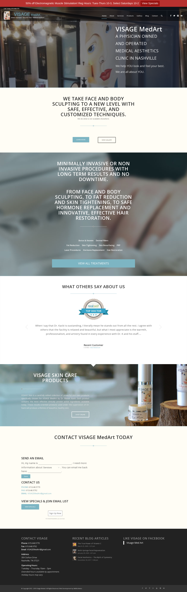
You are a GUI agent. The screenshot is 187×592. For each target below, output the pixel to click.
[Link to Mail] (181, 15)
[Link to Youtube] (156, 588)
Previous (26, 327)
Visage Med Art (135, 542)
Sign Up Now (55, 513)
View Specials (150, 3)
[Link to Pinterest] (149, 588)
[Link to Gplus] (153, 588)
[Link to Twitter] (174, 15)
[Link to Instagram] (178, 15)
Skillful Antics (78, 588)
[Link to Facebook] (171, 15)
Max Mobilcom (95, 348)
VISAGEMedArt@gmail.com (39, 493)
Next (160, 327)
